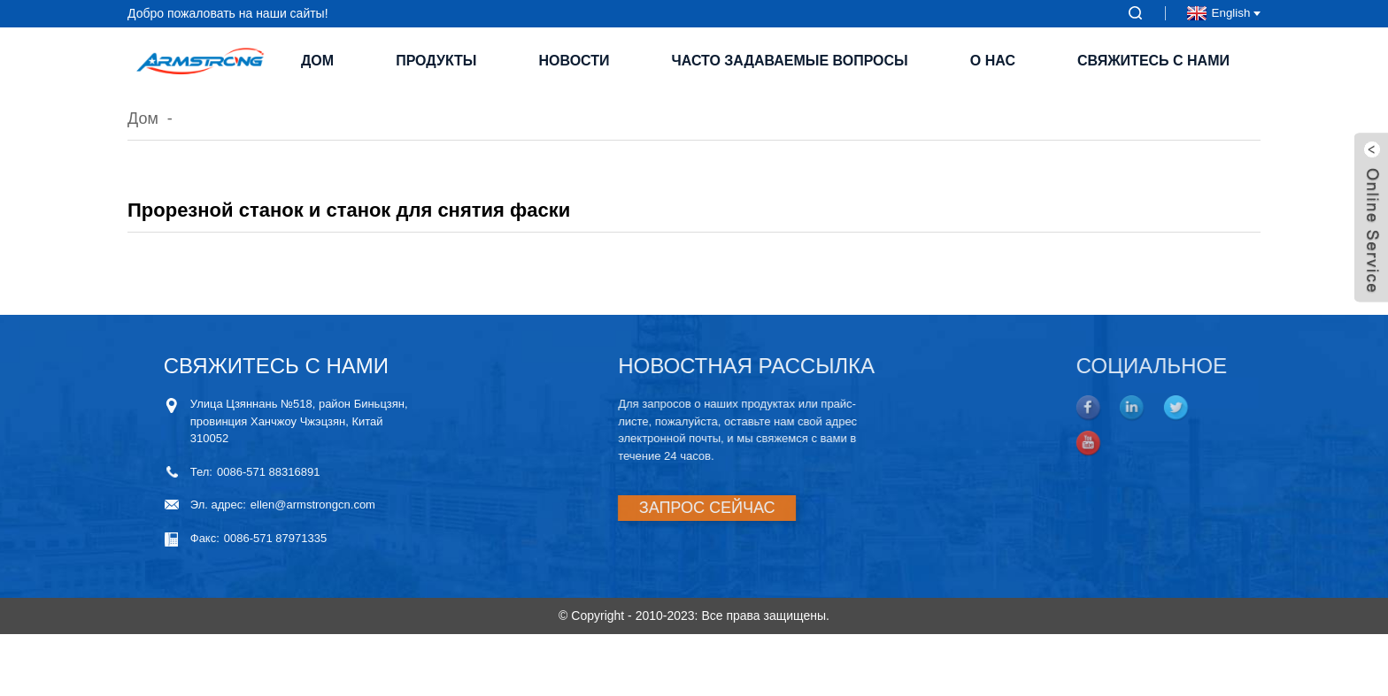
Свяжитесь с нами (1153, 60)
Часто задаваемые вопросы (790, 60)
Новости (573, 60)
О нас (992, 60)
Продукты (436, 60)
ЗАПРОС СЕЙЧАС (697, 507)
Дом (317, 60)
